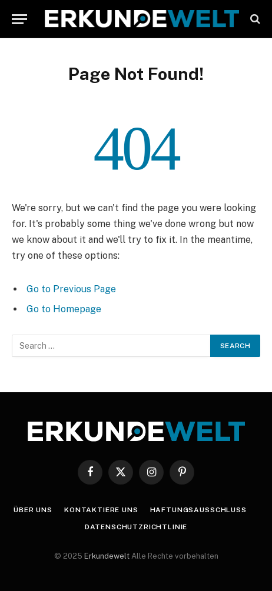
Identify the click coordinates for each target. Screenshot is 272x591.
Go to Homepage (63, 309)
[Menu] (19, 19)
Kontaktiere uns (101, 510)
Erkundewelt (107, 556)
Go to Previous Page (71, 289)
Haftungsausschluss (198, 510)
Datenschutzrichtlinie (136, 527)
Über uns (33, 510)
